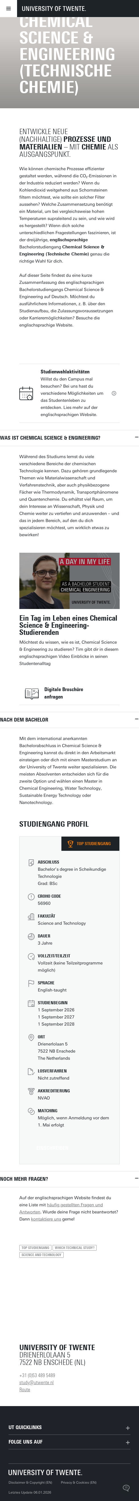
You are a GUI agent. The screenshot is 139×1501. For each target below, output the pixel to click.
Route (24, 1389)
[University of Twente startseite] (45, 1472)
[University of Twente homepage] (54, 8)
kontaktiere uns (46, 1219)
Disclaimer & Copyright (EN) (30, 1483)
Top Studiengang (35, 1248)
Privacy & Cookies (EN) (79, 1483)
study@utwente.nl (36, 1382)
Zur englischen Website (57, 341)
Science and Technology (41, 1255)
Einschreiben (52, 1148)
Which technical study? (74, 1248)
